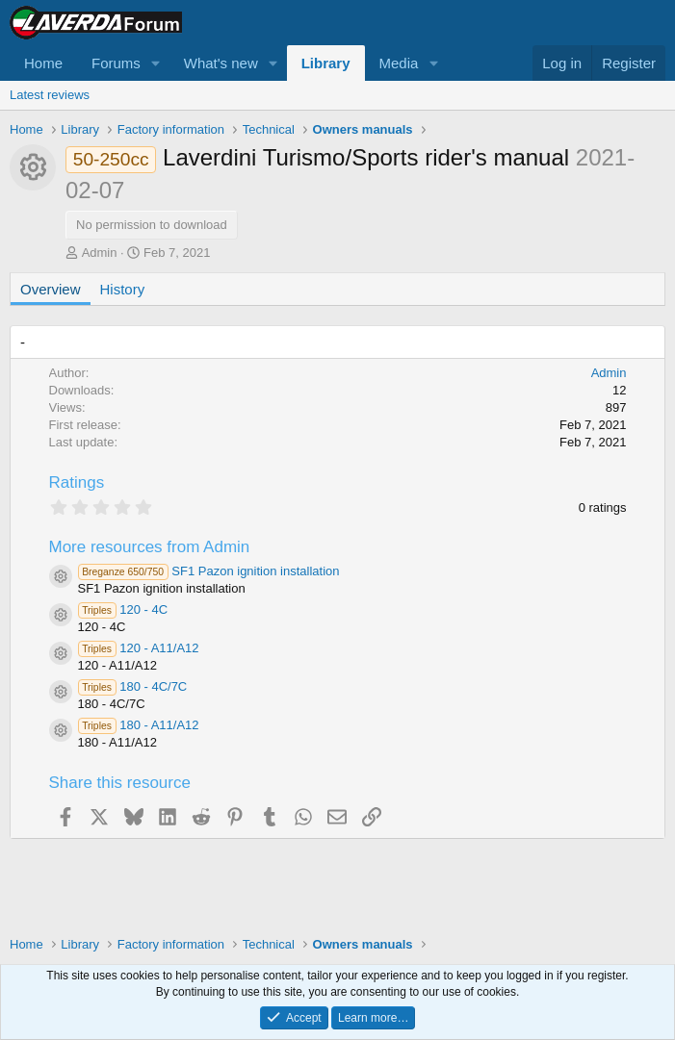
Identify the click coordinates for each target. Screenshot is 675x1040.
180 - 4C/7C (133, 686)
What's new (221, 63)
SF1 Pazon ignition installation (209, 571)
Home (43, 63)
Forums (116, 63)
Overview (50, 289)
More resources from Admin (149, 547)
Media (399, 63)
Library (325, 63)
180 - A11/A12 (138, 725)
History (122, 289)
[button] (156, 63)
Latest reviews (50, 95)
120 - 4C (123, 609)
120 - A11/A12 (138, 648)
